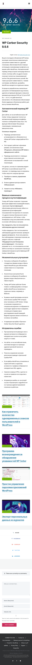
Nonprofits (16, 648)
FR (19, 657)
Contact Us (21, 637)
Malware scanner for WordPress (21, 640)
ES (17, 657)
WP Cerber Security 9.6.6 (24, 54)
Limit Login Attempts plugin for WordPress (15, 656)
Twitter (16, 550)
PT (25, 657)
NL (20, 657)
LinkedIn (16, 556)
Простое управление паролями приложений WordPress (14, 487)
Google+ (16, 544)
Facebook (16, 538)
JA (26, 657)
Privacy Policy (14, 645)
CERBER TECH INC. (10, 637)
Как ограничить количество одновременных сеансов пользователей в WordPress (15, 418)
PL (22, 657)
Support (23, 645)
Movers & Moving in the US (17, 650)
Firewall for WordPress (12, 643)
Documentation (6, 640)
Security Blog (7, 406)
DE (15, 657)
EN (13, 657)
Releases (6, 31)
